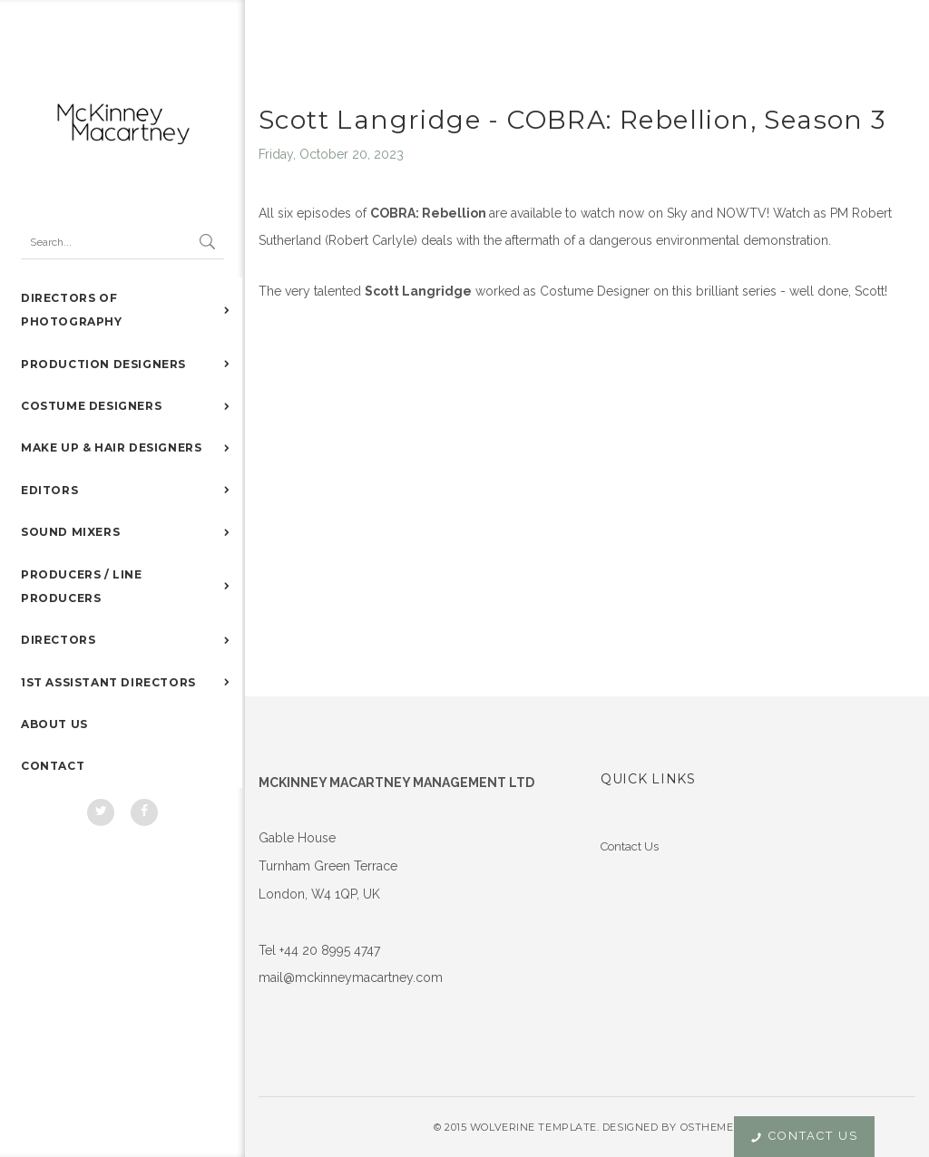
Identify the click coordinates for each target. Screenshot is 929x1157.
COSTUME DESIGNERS (91, 406)
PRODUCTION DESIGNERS (103, 364)
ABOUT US (54, 724)
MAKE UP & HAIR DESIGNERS (111, 447)
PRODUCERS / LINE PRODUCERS (81, 586)
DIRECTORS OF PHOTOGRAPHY (71, 309)
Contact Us (630, 846)
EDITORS (49, 490)
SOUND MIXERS (70, 532)
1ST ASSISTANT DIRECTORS (108, 682)
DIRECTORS (58, 640)
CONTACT (52, 766)
